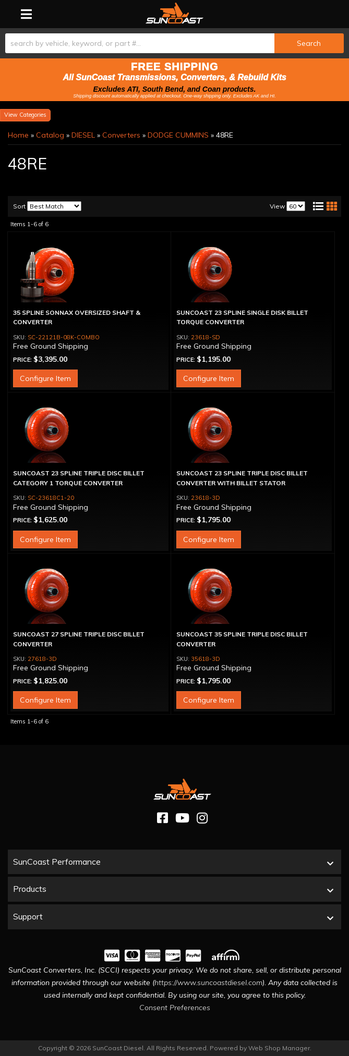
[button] (174, 43)
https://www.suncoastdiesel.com (208, 982)
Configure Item (45, 378)
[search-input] (139, 43)
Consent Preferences (174, 1007)
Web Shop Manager (279, 1048)
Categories (32, 114)
